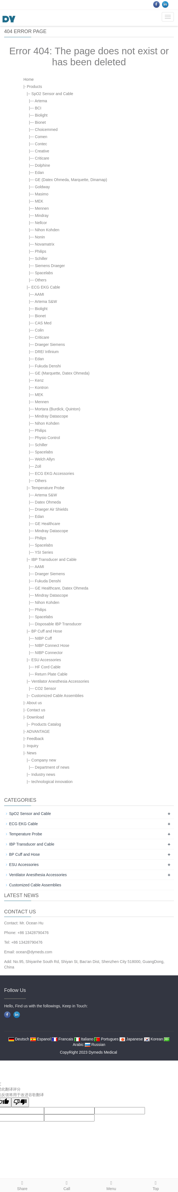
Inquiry (32, 746)
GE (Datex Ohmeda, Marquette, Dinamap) (71, 179)
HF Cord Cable (48, 667)
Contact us (36, 710)
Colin (39, 330)
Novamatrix (45, 244)
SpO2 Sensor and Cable (52, 94)
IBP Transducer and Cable (54, 559)
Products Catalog (46, 724)
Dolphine (42, 165)
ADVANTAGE (38, 731)
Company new (43, 760)
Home (28, 79)
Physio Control (47, 437)
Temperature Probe (47, 488)
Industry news (43, 774)
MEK (39, 201)
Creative (42, 151)
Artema (41, 101)
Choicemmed (46, 129)
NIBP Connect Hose (52, 645)
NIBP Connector (49, 652)
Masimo (41, 194)
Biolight (41, 115)
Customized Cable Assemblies (57, 695)
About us (34, 703)
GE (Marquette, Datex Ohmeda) (62, 373)
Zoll (38, 466)
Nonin (40, 237)
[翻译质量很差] (20, 1102)
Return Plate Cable (51, 674)
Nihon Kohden (47, 230)
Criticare (42, 158)
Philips (40, 251)
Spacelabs (44, 273)
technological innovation (51, 781)
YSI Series (44, 552)
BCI (38, 108)
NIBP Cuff (43, 638)
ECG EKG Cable (45, 287)
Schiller (41, 258)
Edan (39, 172)
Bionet (40, 122)
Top (156, 1185)
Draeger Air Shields (51, 509)
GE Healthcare (47, 523)
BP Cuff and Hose (46, 631)
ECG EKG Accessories (54, 473)
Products (34, 86)
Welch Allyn (45, 459)
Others (41, 280)
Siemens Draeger (50, 265)
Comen (41, 136)
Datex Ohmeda (48, 502)
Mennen (42, 208)
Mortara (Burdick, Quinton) (57, 409)
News (31, 753)
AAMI (39, 294)
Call (67, 1185)
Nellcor (41, 222)
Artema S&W (46, 301)
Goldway (42, 187)
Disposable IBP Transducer (58, 624)
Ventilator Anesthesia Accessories (60, 681)
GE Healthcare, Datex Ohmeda (61, 588)
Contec (41, 144)
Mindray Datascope (51, 416)
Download (35, 717)
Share (22, 1185)
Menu (111, 1185)
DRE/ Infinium (47, 351)
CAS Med (43, 323)
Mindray (42, 215)
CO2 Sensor (45, 688)
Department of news (52, 767)
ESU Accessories (46, 660)
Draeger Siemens (50, 344)
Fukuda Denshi (48, 366)
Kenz (39, 380)
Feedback (35, 738)
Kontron (41, 387)
